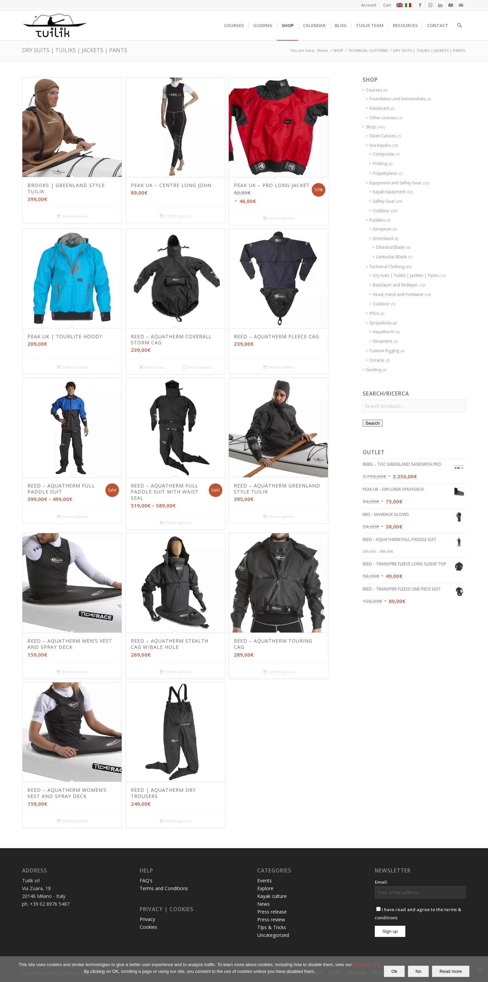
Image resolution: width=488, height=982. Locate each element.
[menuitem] (369, 5)
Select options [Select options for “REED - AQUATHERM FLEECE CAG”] (278, 367)
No (418, 971)
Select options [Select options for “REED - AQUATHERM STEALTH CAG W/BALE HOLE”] (175, 672)
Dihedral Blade (390, 247)
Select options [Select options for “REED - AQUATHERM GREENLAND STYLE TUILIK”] (278, 517)
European (382, 229)
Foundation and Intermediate (397, 99)
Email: (381, 882)
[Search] (459, 25)
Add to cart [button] (152, 368)
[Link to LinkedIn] (440, 5)
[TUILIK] (54, 25)
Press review (271, 919)
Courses (374, 90)
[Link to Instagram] (430, 5)
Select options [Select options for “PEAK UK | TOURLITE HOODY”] (72, 367)
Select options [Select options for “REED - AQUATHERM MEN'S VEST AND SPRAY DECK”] (72, 672)
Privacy (147, 919)
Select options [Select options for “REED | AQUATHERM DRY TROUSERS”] (175, 821)
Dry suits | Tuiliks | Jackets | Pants (405, 275)
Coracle (376, 360)
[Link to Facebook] (420, 5)
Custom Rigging (384, 351)
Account (368, 4)
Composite (383, 154)
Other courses (383, 118)
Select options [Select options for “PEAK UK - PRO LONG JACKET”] (278, 219)
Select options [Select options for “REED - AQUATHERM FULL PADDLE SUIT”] (72, 517)
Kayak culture (272, 896)
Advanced (379, 108)
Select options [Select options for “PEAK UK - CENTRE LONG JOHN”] (175, 216)
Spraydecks (380, 323)
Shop (371, 127)
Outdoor (381, 211)
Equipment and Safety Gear (395, 183)
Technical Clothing (386, 266)
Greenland (383, 238)
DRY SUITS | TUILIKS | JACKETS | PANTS (74, 50)
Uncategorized (273, 935)
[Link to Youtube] (450, 5)
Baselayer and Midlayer (395, 285)
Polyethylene (385, 173)
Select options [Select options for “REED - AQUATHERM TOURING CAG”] (278, 672)
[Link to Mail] (461, 5)
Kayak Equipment (389, 192)
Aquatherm (383, 332)
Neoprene (382, 341)
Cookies (148, 927)
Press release (272, 911)
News (263, 904)
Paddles (377, 220)
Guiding (373, 370)
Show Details (197, 368)
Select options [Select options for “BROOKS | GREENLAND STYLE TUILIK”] (72, 217)
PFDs (374, 313)
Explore (265, 888)
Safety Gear (384, 201)
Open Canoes (382, 136)
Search (372, 423)
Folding (380, 163)
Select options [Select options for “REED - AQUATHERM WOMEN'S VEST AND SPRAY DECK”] (72, 821)
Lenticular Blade (391, 257)
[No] (479, 969)
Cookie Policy (366, 964)
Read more (451, 971)
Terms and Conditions (164, 888)
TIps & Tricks (271, 927)
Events (264, 880)
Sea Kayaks (379, 145)
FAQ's (146, 880)
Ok (394, 971)
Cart (387, 4)
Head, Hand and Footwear (398, 294)
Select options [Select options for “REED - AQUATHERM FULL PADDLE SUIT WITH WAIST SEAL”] (175, 523)
